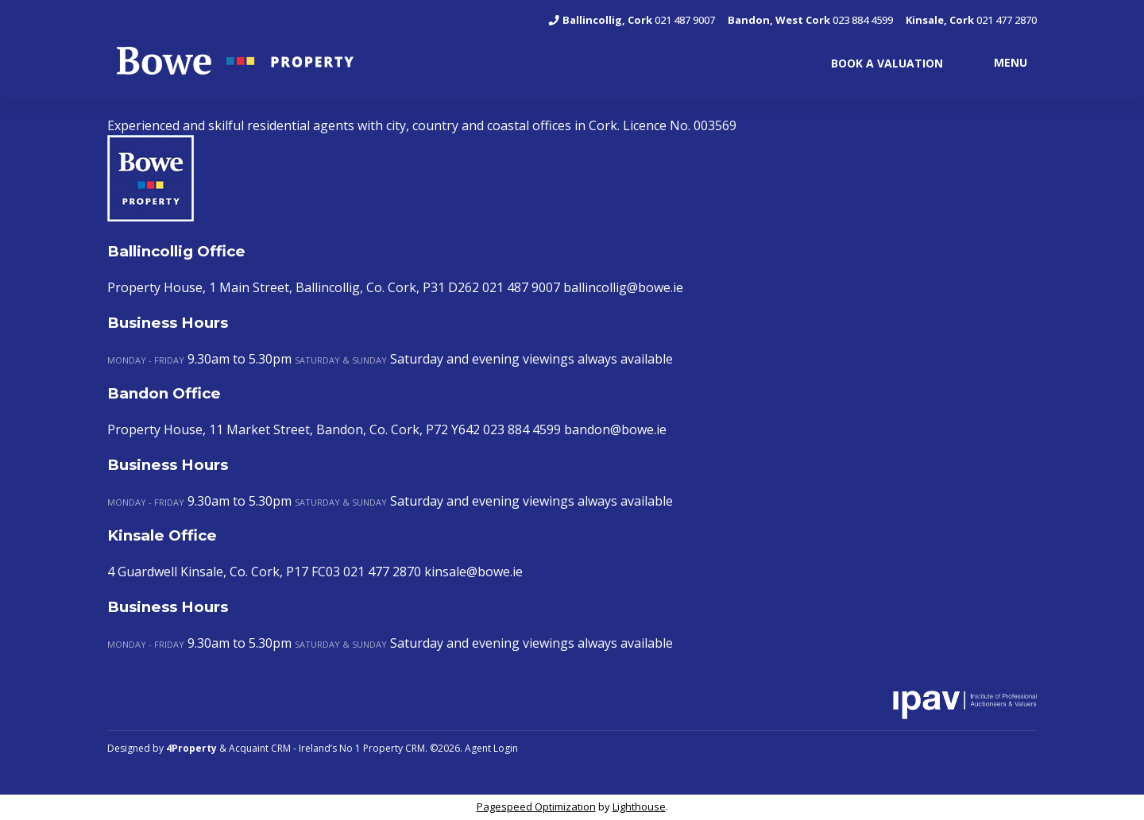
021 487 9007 (631, 20)
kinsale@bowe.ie (473, 571)
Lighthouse (639, 806)
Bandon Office (164, 393)
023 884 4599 (810, 20)
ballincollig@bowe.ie (623, 287)
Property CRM (394, 748)
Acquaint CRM (260, 748)
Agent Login (491, 748)
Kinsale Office (162, 535)
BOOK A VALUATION (887, 63)
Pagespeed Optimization (536, 806)
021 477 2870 (971, 20)
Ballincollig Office (176, 251)
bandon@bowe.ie (615, 429)
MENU (1010, 61)
